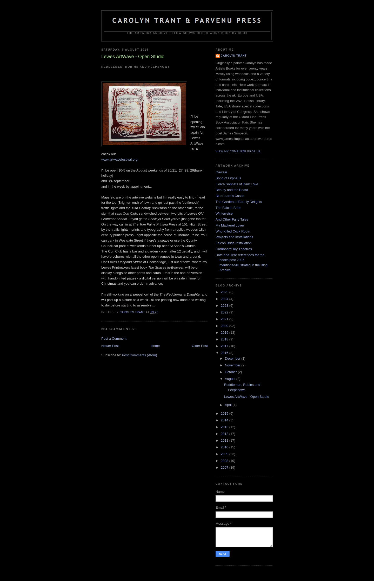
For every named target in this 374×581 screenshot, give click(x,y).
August (230, 379)
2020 (225, 326)
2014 (225, 420)
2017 (225, 346)
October (231, 372)
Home (155, 346)
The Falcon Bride (228, 208)
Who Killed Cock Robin (233, 231)
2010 (225, 447)
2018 (225, 339)
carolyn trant (233, 55)
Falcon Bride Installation (234, 243)
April (229, 405)
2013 (225, 427)
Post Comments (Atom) (139, 355)
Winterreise (224, 213)
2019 (225, 332)
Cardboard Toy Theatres (234, 249)
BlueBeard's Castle (230, 196)
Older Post (200, 346)
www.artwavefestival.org (119, 159)
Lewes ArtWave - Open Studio (246, 397)
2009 (225, 454)
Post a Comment (113, 338)
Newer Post (110, 346)
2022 (225, 312)
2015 (225, 413)
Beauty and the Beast (232, 190)
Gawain (221, 172)
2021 (225, 319)
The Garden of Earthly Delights (239, 202)
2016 (225, 353)
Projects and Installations (234, 237)
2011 (225, 440)
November (233, 365)
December (233, 358)
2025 (225, 292)
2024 (225, 299)
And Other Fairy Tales (232, 219)
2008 (225, 461)
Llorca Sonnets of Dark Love (237, 184)
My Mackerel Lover (230, 225)
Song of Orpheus (228, 178)
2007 (225, 467)
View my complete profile (238, 151)
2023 (225, 305)
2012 (225, 434)
